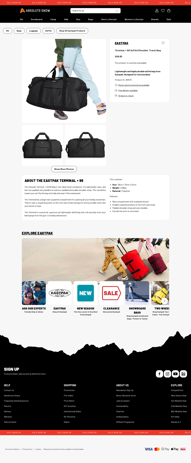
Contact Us (9, 388)
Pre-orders (68, 394)
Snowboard (36, 19)
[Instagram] (167, 372)
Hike (66, 19)
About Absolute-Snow (126, 394)
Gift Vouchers (70, 404)
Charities (120, 409)
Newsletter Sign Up (124, 388)
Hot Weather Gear (178, 399)
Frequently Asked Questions (16, 399)
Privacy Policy (27, 447)
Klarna (66, 420)
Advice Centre (10, 420)
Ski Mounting (69, 415)
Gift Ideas (175, 415)
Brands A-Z (176, 420)
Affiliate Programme (125, 420)
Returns (7, 404)
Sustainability (122, 404)
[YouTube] (175, 372)
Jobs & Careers (123, 399)
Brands (155, 19)
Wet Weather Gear (179, 409)
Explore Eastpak (37, 231)
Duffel (60, 30)
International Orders (72, 409)
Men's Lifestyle (109, 19)
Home (24, 30)
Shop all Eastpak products (131, 30)
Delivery (7, 409)
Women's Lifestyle (134, 19)
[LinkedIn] (183, 372)
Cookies (38, 447)
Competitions (177, 388)
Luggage (49, 30)
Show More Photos (64, 167)
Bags (90, 19)
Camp (53, 19)
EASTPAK (121, 41)
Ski (21, 19)
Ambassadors (122, 415)
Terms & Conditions (12, 447)
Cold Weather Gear (179, 404)
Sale (169, 19)
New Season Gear (178, 394)
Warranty (8, 415)
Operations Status (12, 394)
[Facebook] (159, 372)
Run (78, 19)
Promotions (69, 388)
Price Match (69, 399)
